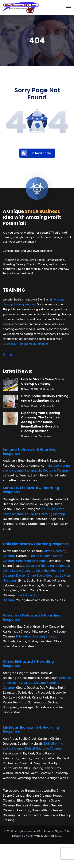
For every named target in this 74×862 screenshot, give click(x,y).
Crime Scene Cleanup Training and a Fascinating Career (44, 398)
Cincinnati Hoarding (30, 561)
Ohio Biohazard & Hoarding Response (36, 543)
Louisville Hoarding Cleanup (45, 514)
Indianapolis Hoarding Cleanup (47, 470)
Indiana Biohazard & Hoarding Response (29, 451)
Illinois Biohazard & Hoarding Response (28, 663)
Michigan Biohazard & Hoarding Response (31, 729)
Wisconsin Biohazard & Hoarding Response (32, 617)
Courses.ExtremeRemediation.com (25, 343)
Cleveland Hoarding (40, 566)
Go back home (36, 153)
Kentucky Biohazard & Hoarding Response (31, 489)
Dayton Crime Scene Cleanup (37, 575)
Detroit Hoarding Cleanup (43, 748)
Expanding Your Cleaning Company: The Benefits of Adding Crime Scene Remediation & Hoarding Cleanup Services (41, 422)
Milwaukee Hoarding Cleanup (36, 636)
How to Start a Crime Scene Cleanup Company (42, 381)
